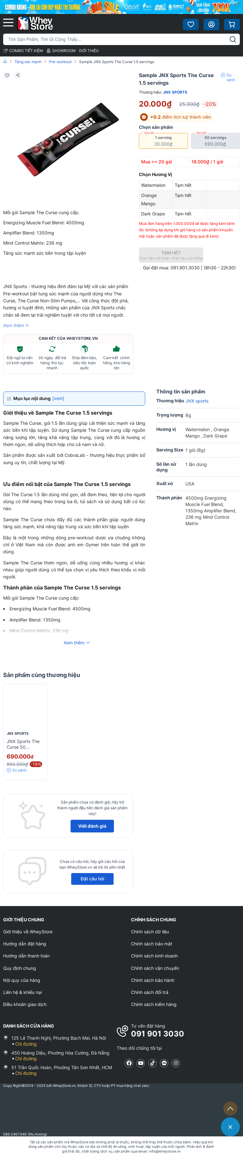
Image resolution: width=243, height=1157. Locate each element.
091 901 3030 (157, 1033)
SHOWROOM (61, 50)
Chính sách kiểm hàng (154, 1004)
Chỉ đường (26, 1044)
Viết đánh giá (92, 826)
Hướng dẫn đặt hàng (24, 943)
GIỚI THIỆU (89, 50)
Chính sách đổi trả (149, 992)
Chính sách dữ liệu (150, 931)
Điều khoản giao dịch (25, 1004)
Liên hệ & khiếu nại (22, 992)
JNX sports (175, 92)
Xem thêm (16, 325)
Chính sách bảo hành (152, 980)
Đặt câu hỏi (92, 878)
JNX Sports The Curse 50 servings (23, 747)
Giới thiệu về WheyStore (28, 931)
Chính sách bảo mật (151, 943)
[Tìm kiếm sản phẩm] (121, 39)
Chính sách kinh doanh (154, 955)
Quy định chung (19, 968)
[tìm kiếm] (233, 39)
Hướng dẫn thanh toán (26, 955)
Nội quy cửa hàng (21, 980)
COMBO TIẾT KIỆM (23, 50)
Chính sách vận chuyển (155, 968)
